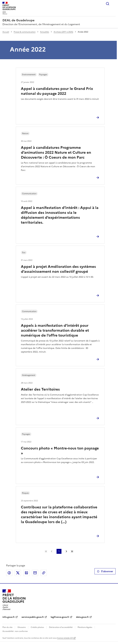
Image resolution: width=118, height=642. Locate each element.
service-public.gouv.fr (33, 617)
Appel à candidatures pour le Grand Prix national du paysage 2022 (57, 91)
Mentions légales (85, 627)
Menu (114, 4)
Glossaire (22, 627)
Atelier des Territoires (40, 389)
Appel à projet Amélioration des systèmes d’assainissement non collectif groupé (58, 269)
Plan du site (7, 627)
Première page (46, 551)
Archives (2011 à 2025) (63, 32)
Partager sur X (18, 573)
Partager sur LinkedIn (26, 573)
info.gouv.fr (8, 617)
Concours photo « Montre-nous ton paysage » (60, 450)
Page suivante (66, 551)
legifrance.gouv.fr (60, 617)
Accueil (5, 32)
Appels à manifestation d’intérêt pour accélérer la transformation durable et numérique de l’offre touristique (55, 330)
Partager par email (35, 573)
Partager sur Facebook (9, 573)
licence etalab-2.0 (65, 638)
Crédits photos (37, 627)
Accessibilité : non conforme (15, 631)
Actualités (44, 32)
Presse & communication (24, 32)
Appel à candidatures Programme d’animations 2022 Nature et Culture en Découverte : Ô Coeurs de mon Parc (56, 152)
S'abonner (105, 571)
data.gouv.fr (82, 617)
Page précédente (51, 551)
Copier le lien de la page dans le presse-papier (44, 573)
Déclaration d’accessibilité (61, 627)
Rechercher (107, 4)
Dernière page (71, 551)
